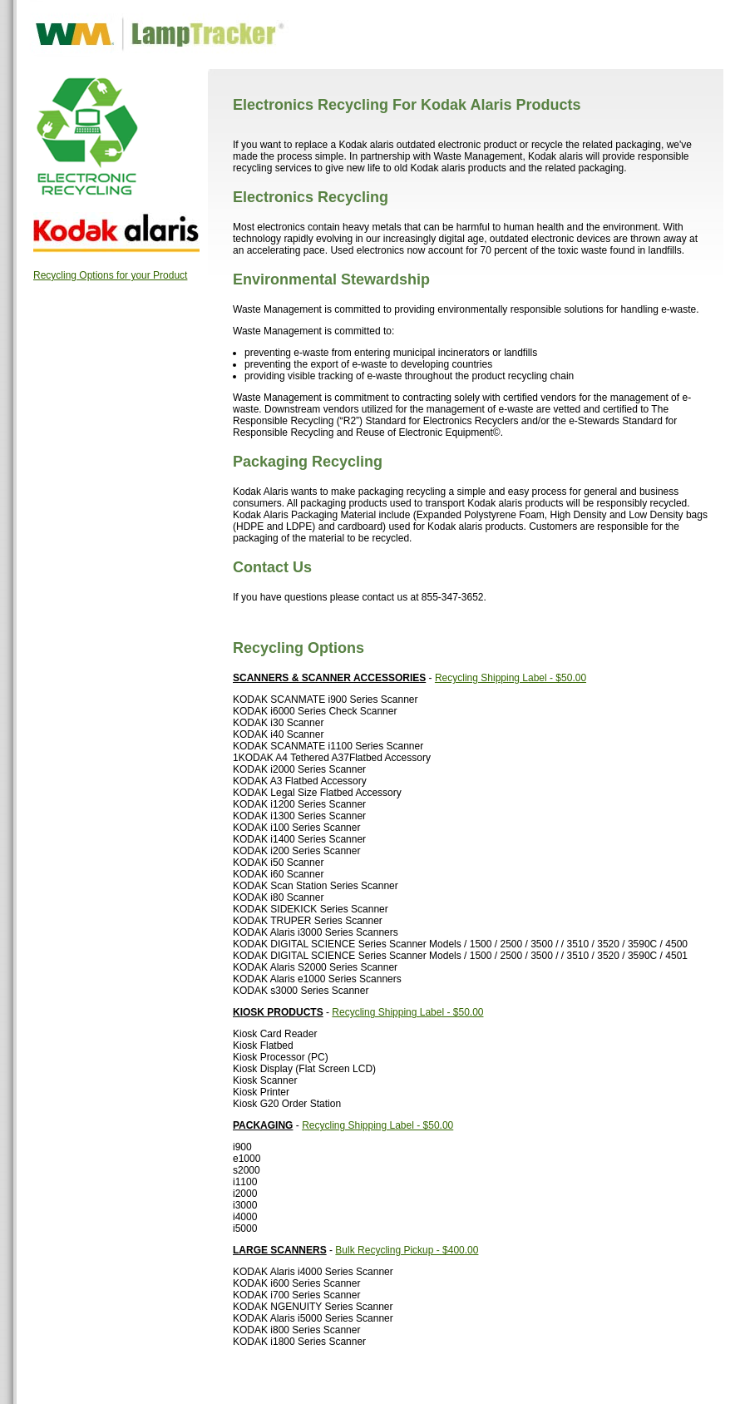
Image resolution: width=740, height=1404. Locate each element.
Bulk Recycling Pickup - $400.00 (406, 1250)
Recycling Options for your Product (110, 275)
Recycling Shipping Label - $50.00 (510, 678)
